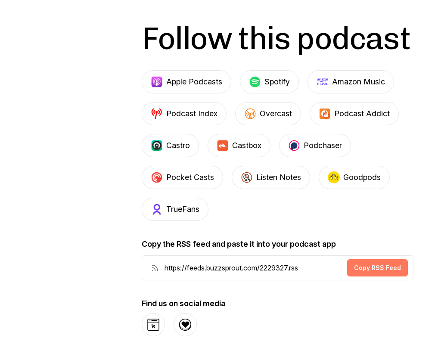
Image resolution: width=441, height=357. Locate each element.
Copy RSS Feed (377, 267)
